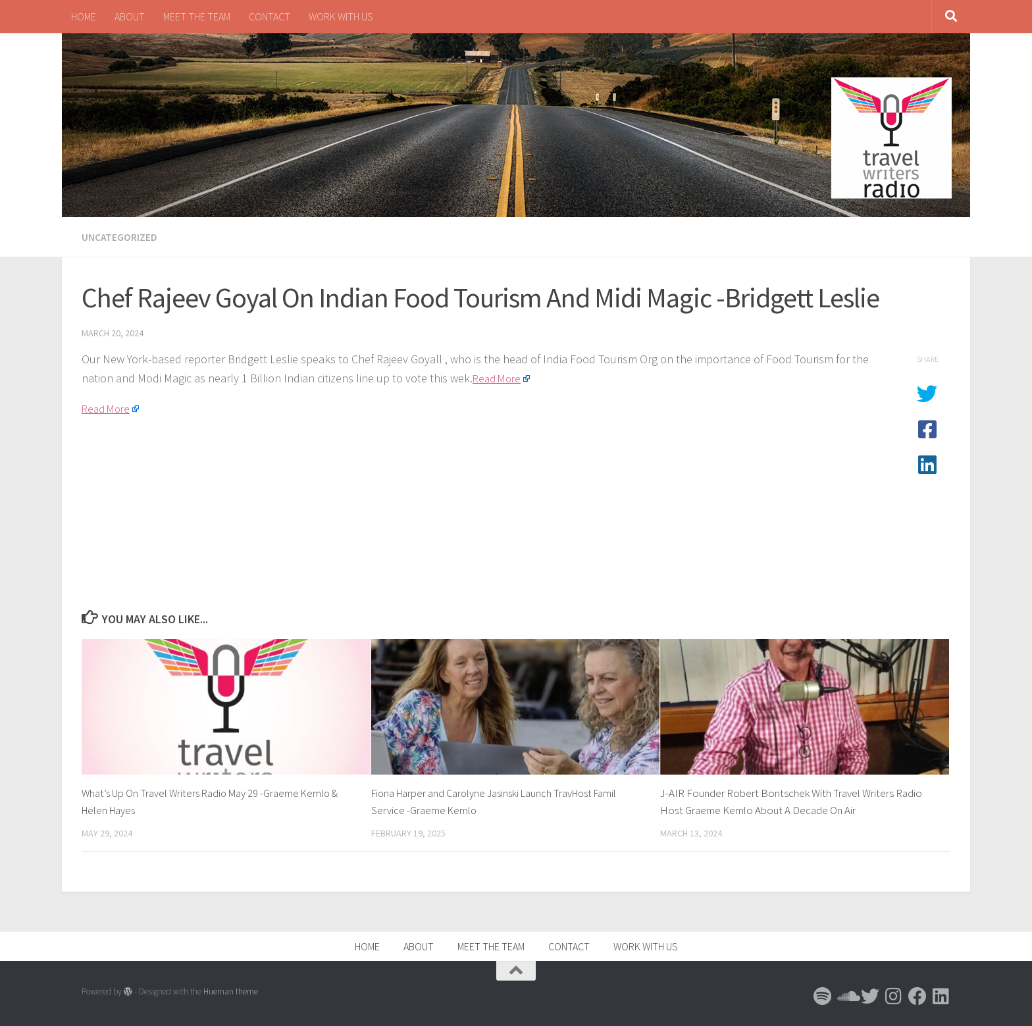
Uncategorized (120, 237)
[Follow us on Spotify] (822, 996)
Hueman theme (230, 990)
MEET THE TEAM (196, 16)
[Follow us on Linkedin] (941, 996)
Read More (499, 377)
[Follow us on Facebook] (917, 996)
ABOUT (130, 16)
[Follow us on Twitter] (870, 996)
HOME (83, 16)
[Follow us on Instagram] (894, 996)
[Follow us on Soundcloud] (846, 996)
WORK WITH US (341, 16)
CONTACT (269, 16)
